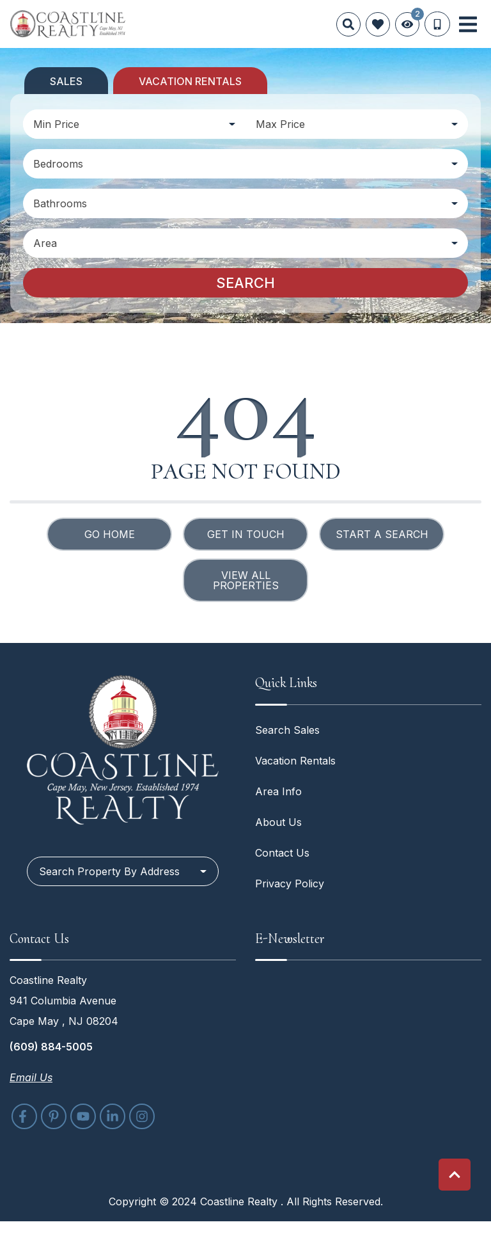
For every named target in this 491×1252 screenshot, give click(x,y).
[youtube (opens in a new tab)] (83, 1116)
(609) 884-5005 (51, 1046)
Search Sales (287, 730)
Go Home (109, 534)
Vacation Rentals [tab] (190, 81)
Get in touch (245, 534)
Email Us (31, 1077)
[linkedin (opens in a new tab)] (112, 1116)
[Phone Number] (437, 24)
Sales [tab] (66, 81)
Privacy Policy (289, 883)
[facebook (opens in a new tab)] (24, 1116)
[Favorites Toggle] (378, 24)
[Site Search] (348, 24)
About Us (278, 822)
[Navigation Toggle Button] (468, 24)
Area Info (278, 791)
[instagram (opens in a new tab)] (142, 1116)
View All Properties (246, 580)
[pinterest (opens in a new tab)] (53, 1116)
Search (245, 282)
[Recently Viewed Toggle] (407, 24)
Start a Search (382, 534)
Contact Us (282, 852)
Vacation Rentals (295, 760)
